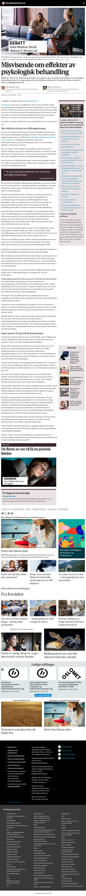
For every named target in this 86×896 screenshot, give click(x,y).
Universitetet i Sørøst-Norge (69, 871)
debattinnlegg (18, 509)
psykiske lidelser (39, 509)
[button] (83, 669)
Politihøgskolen (65, 813)
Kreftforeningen (11, 866)
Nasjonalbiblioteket (39, 827)
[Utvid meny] (84, 3)
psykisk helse (63, 509)
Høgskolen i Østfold (12, 851)
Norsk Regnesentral (39, 870)
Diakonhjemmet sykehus (13, 823)
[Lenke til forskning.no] (41, 2)
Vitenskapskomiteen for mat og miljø (72, 886)
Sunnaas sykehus (66, 845)
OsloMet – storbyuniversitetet (42, 887)
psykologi (6, 509)
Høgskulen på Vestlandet (13, 856)
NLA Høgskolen (38, 813)
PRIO (62, 816)
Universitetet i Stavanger (68, 869)
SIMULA (63, 825)
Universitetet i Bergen (67, 861)
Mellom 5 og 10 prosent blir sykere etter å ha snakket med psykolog (71, 188)
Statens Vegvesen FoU (67, 840)
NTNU (35, 825)
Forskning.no (6, 105)
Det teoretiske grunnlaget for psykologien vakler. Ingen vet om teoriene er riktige (72, 207)
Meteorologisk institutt (13, 873)
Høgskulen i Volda (11, 854)
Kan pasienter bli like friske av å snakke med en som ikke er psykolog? (72, 138)
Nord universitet (38, 850)
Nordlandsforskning (40, 853)
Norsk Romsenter (39, 873)
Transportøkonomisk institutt (69, 854)
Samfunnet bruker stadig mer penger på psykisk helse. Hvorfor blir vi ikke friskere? (72, 160)
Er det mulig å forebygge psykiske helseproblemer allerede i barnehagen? (72, 152)
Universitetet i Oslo (66, 866)
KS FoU (8, 864)
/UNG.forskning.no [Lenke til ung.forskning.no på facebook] (68, 754)
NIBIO (8, 878)
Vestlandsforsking (66, 878)
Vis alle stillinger (43, 695)
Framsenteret (10, 839)
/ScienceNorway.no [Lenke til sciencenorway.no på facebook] (68, 758)
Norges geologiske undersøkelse (43, 863)
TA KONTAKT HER (9, 496)
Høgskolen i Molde (11, 849)
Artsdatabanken (11, 820)
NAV (7, 876)
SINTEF (63, 828)
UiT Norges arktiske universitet (70, 856)
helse (28, 509)
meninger (52, 509)
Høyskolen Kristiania (12, 859)
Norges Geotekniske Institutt (42, 855)
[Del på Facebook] (2, 513)
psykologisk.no (31, 101)
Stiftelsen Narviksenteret (68, 842)
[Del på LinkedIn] (8, 513)
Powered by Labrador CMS (43, 893)
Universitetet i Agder (67, 859)
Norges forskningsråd (40, 860)
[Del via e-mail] (12, 513)
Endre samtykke (13, 802)
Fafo (7, 830)
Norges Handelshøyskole (41, 858)
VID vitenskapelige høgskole (69, 883)
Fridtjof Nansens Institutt (13, 841)
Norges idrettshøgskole (40, 865)
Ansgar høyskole (11, 813)
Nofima (36, 848)
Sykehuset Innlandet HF (68, 847)
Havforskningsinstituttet (13, 847)
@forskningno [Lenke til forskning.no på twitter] (67, 747)
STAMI (63, 837)
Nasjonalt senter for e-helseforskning (44, 837)
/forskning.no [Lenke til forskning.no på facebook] (67, 750)
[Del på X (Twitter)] (5, 513)
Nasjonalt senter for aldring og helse (44, 834)
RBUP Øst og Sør (66, 818)
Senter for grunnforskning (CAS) (70, 830)
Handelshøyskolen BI (12, 844)
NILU (7, 885)
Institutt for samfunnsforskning (15, 861)
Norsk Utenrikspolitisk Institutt (43, 875)
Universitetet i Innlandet (68, 864)
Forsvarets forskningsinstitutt (15, 837)
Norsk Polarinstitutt (39, 868)
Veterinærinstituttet (66, 881)
